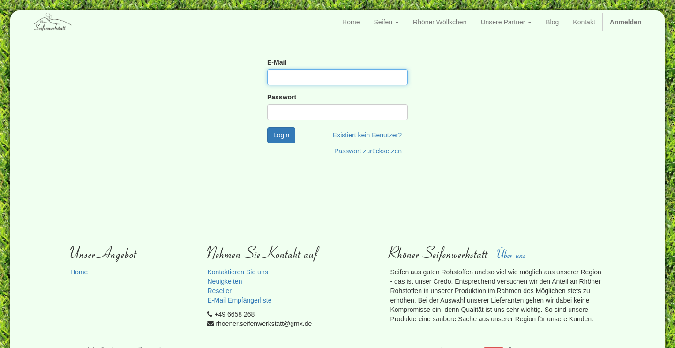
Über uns (512, 254)
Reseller (219, 291)
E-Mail (276, 62)
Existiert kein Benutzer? (367, 135)
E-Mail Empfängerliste (239, 300)
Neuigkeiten (224, 281)
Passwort (281, 97)
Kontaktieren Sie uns (237, 272)
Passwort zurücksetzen (368, 151)
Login (281, 135)
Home (79, 272)
